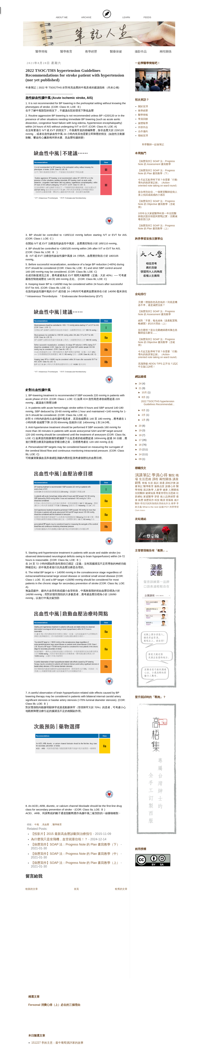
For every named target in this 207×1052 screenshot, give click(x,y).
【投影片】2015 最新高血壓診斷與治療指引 (61, 834)
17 (140, 440)
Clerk (137, 510)
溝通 (162, 483)
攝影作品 (141, 51)
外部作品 (143, 127)
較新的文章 (32, 889)
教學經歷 (91, 51)
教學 (173, 503)
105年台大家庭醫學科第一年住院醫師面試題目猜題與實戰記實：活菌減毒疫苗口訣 (157, 216)
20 (140, 425)
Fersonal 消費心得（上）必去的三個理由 (54, 1004)
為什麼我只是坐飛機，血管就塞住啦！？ (59, 839)
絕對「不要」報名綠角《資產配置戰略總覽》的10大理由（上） (157, 322)
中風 (36, 824)
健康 (165, 489)
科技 (157, 500)
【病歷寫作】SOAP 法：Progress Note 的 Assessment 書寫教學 (156, 163)
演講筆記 (143, 475)
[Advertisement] (149, 925)
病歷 (140, 500)
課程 (155, 479)
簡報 (144, 483)
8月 (144, 397)
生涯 (150, 483)
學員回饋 (143, 119)
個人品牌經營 (167, 496)
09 (140, 459)
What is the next (150, 507)
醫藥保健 (116, 51)
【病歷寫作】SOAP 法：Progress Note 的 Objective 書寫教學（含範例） (156, 204)
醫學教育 (66, 51)
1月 (144, 419)
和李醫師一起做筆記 (153, 144)
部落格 (169, 500)
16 (140, 444)
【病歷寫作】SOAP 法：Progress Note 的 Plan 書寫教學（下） (75, 844)
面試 (156, 483)
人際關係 (174, 489)
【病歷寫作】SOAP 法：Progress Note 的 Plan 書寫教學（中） (75, 853)
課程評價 (170, 483)
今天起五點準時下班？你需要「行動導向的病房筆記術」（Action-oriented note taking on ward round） (158, 182)
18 (140, 435)
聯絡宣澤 (143, 135)
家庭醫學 (148, 496)
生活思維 (145, 479)
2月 (144, 415)
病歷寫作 (149, 500)
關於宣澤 (143, 106)
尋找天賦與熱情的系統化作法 (155, 503)
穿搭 (156, 496)
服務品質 (159, 486)
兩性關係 (166, 51)
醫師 (137, 503)
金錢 (161, 507)
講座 (176, 479)
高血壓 (45, 824)
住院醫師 (140, 493)
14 (140, 454)
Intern (142, 510)
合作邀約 (143, 131)
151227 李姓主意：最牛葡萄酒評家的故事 (57, 1042)
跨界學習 (174, 507)
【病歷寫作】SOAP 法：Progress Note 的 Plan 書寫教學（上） (75, 863)
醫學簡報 (41, 51)
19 (140, 430)
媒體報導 (143, 123)
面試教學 (148, 489)
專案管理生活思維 (166, 493)
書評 (176, 500)
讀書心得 (170, 486)
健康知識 (150, 493)
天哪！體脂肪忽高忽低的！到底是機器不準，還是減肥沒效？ (157, 303)
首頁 (76, 889)
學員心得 (159, 475)
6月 (144, 410)
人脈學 (158, 489)
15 (140, 449)
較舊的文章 (121, 889)
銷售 (138, 482)
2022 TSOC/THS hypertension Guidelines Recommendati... (157, 403)
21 (140, 388)
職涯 (162, 500)
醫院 (172, 475)
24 (140, 383)
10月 (144, 392)
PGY (166, 507)
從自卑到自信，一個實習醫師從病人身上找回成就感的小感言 (157, 193)
